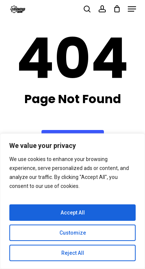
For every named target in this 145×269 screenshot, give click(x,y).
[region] (72, 201)
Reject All (72, 253)
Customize (72, 233)
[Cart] (116, 8)
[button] (132, 9)
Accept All (73, 213)
